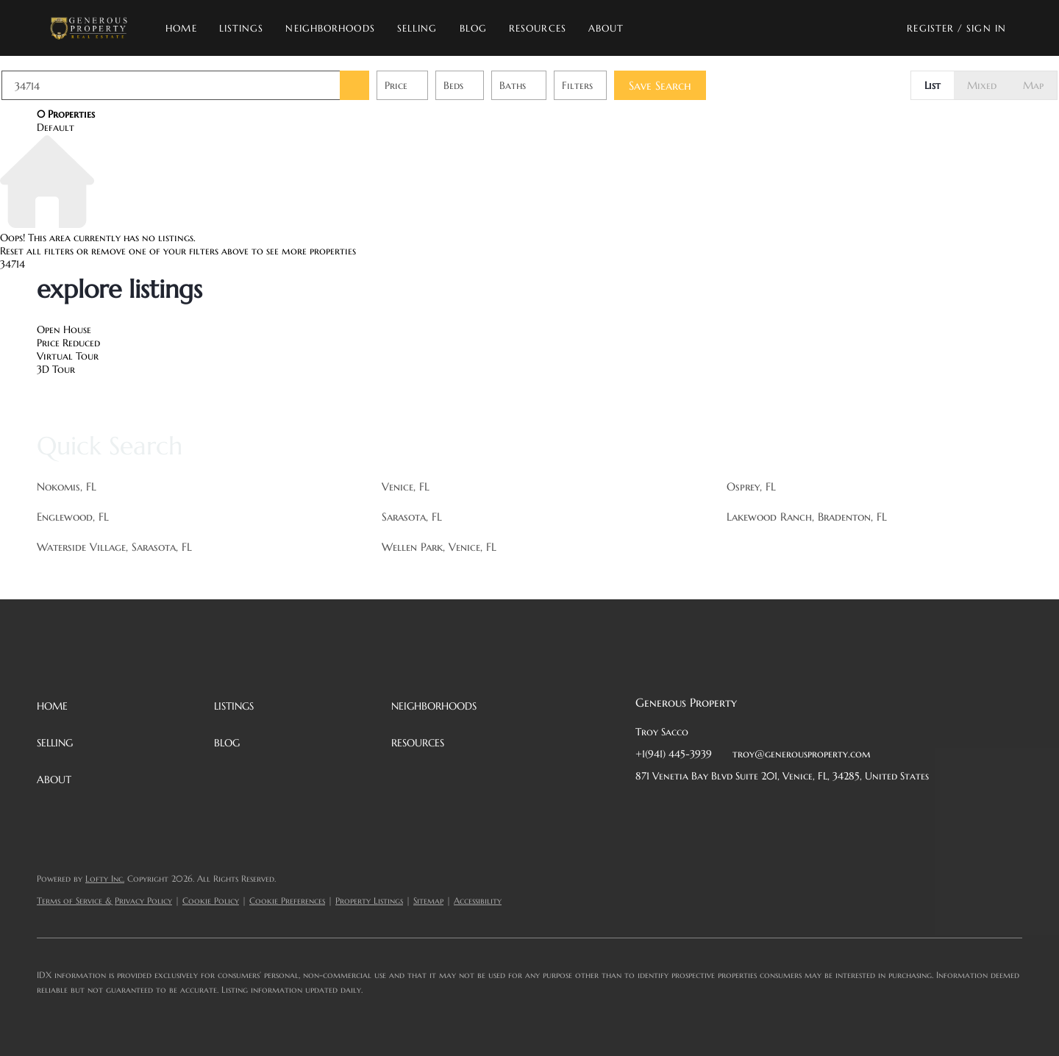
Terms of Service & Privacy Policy (104, 900)
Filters (612, 85)
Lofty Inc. (104, 878)
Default (55, 127)
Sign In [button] (986, 28)
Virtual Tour (68, 356)
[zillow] (735, 809)
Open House (64, 329)
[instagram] (764, 809)
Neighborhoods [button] (335, 28)
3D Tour (56, 369)
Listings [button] (246, 28)
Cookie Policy (210, 900)
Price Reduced (68, 342)
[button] (94, 28)
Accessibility (478, 900)
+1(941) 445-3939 (673, 753)
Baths (548, 85)
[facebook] (646, 809)
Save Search (695, 85)
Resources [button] (542, 28)
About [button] (611, 28)
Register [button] (930, 28)
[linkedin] (676, 809)
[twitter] (705, 809)
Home (186, 28)
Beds (489, 85)
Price (431, 85)
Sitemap (428, 900)
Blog (478, 28)
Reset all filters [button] (37, 250)
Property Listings (369, 900)
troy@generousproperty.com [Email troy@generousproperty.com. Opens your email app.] (801, 753)
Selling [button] (422, 28)
